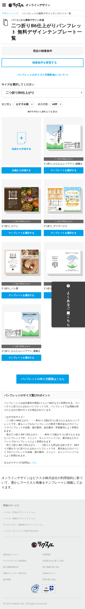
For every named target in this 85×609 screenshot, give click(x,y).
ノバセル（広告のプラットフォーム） (19, 512)
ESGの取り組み (49, 579)
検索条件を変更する (42, 62)
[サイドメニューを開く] (4, 5)
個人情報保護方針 (11, 567)
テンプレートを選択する (63, 170)
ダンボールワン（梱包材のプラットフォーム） (23, 525)
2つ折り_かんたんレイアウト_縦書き (63, 163)
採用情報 (46, 554)
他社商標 (7, 579)
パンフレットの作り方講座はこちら (42, 379)
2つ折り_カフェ (10, 226)
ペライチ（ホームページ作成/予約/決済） (21, 531)
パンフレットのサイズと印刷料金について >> (42, 74)
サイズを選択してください (18, 84)
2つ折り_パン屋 (10, 288)
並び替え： (8, 104)
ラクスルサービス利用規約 (14, 561)
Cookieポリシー (49, 573)
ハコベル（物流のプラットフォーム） (19, 518)
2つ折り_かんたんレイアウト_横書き (63, 288)
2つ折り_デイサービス (55, 226)
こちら (33, 462)
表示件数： (44, 104)
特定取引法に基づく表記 (53, 561)
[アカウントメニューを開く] (81, 5)
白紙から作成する (21, 170)
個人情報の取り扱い (51, 567)
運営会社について (11, 554)
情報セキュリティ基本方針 (14, 573)
